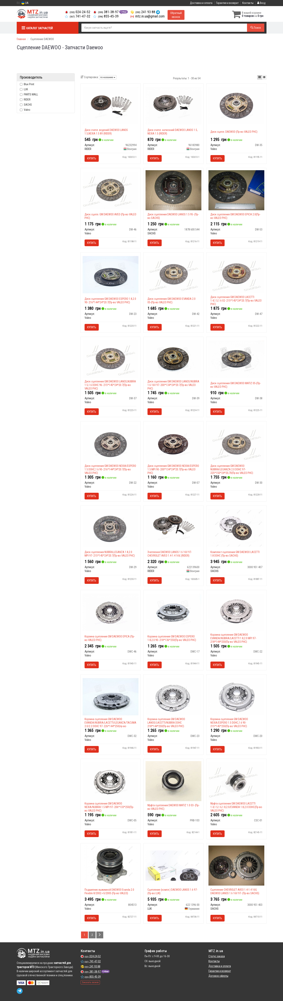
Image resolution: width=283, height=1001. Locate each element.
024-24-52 (77, 12)
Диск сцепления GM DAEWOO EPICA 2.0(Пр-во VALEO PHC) (235, 216)
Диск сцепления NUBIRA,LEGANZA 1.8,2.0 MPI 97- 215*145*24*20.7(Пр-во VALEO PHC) (110, 553)
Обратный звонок (176, 14)
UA (25, 3)
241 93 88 (143, 12)
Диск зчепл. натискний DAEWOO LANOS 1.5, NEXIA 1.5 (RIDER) (172, 131)
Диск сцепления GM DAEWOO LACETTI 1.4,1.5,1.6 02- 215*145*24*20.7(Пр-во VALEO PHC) (236, 300)
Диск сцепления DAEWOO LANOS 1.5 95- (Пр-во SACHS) (173, 216)
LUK (24, 89)
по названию (107, 77)
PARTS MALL (29, 94)
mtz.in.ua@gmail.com (148, 16)
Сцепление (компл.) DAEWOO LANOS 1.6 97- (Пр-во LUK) (172, 891)
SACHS (26, 104)
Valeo (25, 109)
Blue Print (27, 84)
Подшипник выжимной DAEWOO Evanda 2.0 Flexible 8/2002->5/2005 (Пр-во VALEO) (109, 891)
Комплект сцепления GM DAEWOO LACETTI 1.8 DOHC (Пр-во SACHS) (235, 553)
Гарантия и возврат (227, 3)
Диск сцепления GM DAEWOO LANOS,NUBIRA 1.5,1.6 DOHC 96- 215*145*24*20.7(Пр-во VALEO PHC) (110, 385)
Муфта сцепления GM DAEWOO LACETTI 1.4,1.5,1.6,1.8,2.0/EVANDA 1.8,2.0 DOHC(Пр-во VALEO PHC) (236, 807)
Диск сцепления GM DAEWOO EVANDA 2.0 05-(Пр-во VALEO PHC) (171, 300)
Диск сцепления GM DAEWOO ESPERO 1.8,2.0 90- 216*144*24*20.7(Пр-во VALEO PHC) (110, 300)
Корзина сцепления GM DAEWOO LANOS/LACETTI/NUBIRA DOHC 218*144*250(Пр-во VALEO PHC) (166, 723)
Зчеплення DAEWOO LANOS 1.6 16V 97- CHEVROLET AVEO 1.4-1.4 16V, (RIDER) (169, 553)
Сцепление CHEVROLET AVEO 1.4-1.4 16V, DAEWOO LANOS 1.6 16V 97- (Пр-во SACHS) (234, 891)
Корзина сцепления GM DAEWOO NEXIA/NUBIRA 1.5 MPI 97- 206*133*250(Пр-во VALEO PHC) (109, 807)
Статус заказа (216, 956)
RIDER (25, 99)
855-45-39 (106, 16)
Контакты (248, 3)
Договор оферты (218, 975)
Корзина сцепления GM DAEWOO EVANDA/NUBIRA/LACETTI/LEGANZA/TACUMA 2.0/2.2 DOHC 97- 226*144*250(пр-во (110, 723)
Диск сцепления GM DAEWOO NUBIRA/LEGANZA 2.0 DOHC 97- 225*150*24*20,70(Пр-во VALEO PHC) (231, 469)
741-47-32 (77, 16)
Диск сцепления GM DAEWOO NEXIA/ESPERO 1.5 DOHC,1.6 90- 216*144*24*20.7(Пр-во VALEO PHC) (110, 469)
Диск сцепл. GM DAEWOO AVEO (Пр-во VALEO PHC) (110, 216)
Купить (91, 158)
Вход (261, 3)
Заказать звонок (90, 982)
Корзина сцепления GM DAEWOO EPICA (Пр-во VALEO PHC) (110, 638)
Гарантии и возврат (219, 971)
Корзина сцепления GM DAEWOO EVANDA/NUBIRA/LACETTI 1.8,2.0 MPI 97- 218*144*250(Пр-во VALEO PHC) (233, 638)
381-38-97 (106, 12)
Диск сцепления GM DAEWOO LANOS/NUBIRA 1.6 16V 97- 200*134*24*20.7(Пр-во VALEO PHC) (173, 385)
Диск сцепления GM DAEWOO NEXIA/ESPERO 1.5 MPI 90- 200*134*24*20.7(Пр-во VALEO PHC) (173, 469)
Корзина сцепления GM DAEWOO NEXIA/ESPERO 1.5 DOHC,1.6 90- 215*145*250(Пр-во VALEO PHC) (229, 723)
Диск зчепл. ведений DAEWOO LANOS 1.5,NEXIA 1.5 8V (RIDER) (106, 131)
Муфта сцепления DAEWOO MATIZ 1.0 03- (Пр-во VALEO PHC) (173, 807)
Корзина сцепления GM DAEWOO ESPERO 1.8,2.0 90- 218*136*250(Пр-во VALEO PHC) (171, 638)
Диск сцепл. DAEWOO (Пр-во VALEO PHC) (233, 131)
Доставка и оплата (201, 3)
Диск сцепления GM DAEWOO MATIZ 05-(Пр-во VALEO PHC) (235, 385)
